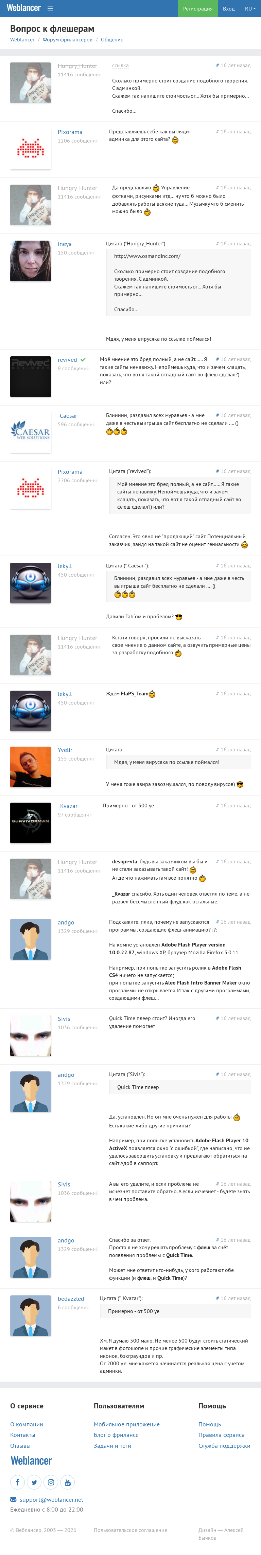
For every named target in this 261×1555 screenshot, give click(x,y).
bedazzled (71, 1299)
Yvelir (65, 750)
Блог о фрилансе (116, 1435)
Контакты (22, 1435)
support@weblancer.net (46, 1499)
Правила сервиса (221, 1435)
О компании (26, 1424)
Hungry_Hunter (77, 66)
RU (248, 8)
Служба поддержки (224, 1445)
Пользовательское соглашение (130, 1529)
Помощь (209, 1424)
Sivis (64, 1019)
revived (67, 359)
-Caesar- (68, 415)
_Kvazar (67, 806)
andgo (66, 922)
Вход (229, 8)
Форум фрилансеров (67, 39)
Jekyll (65, 566)
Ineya (65, 244)
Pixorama (70, 132)
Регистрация (198, 8)
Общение (112, 39)
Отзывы (20, 1445)
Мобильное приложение (127, 1424)
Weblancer (22, 39)
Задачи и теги (112, 1445)
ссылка (120, 65)
